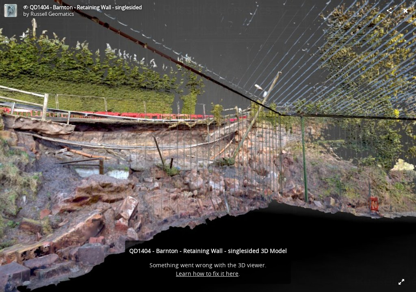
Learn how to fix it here (207, 273)
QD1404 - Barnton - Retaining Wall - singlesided (86, 7)
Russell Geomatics (52, 13)
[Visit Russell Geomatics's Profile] (10, 10)
